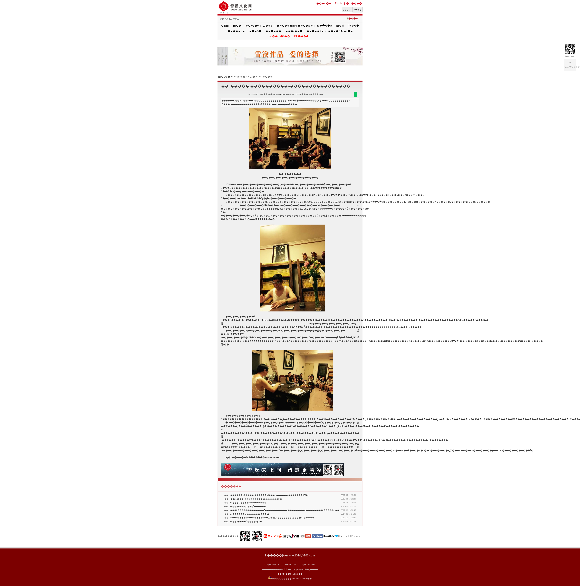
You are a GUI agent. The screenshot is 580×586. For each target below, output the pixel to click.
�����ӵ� (236, 31)
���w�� (323, 3)
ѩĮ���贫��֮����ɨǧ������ (248, 503)
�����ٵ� (315, 31)
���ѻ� (255, 31)
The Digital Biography (350, 536)
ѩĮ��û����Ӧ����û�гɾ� (246, 521)
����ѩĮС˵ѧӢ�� (340, 31)
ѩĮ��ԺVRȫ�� (279, 36)
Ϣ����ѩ (324, 25)
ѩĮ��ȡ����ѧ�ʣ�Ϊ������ (248, 506)
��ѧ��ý (252, 25)
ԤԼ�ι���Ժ (302, 36)
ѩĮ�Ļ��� (225, 76)
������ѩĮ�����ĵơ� (295, 25)
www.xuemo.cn (279, 94)
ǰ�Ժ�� (353, 25)
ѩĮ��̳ (237, 25)
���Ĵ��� (293, 31)
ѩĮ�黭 (340, 25)
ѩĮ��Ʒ (267, 25)
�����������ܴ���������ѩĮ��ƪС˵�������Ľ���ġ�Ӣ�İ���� (272, 518)
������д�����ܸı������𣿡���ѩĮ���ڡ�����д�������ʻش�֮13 (270, 495)
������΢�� (355, 94)
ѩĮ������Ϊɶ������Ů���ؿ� (250, 514)
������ (273, 31)
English (339, 3)
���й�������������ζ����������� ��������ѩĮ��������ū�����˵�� (284, 510)
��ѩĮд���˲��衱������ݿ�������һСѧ (256, 499)
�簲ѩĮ (225, 25)
